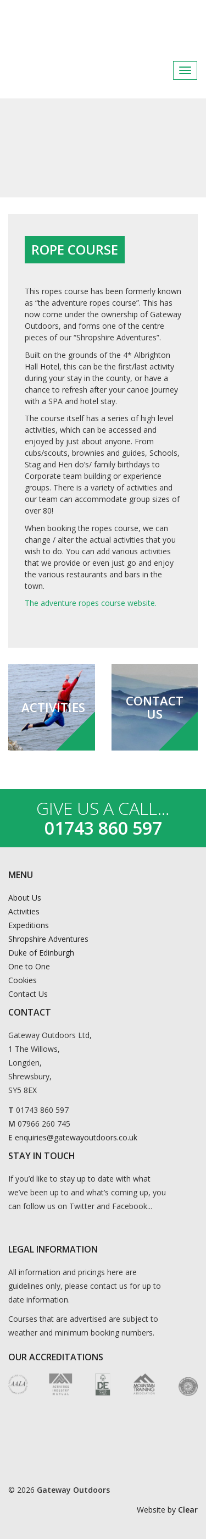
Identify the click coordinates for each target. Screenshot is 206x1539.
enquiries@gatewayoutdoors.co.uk (76, 1137)
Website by (167, 1509)
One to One (29, 966)
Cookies (22, 980)
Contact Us (28, 994)
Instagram (188, 70)
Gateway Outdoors (99, 27)
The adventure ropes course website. (91, 603)
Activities (24, 911)
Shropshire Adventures (48, 939)
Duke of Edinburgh (41, 952)
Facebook (162, 70)
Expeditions (28, 925)
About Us (24, 897)
